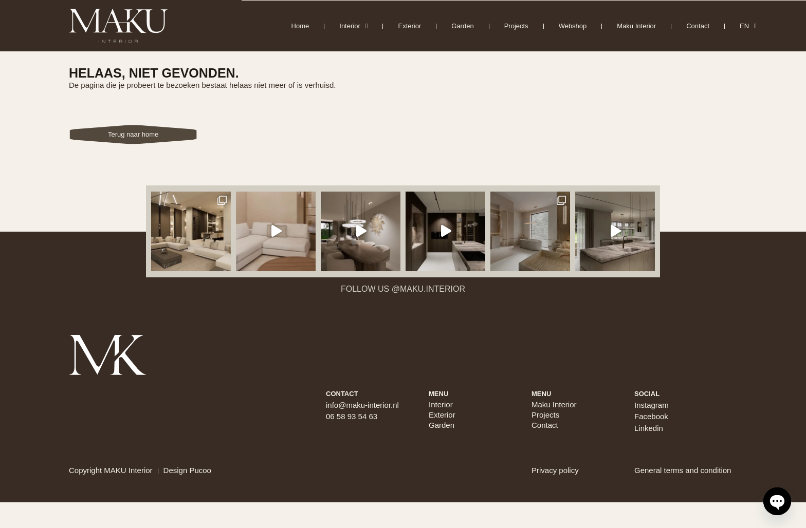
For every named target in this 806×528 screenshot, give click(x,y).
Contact (697, 26)
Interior (353, 25)
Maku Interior (636, 26)
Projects (516, 26)
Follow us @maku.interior (403, 289)
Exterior (409, 26)
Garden (462, 26)
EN (748, 25)
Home (300, 26)
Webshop (573, 26)
